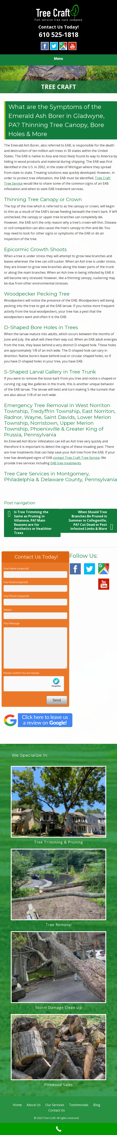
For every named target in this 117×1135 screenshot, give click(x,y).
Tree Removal (59, 924)
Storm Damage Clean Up (58, 1007)
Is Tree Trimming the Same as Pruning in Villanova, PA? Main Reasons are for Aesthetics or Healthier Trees (30, 522)
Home (17, 1105)
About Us (34, 1105)
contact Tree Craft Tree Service (76, 457)
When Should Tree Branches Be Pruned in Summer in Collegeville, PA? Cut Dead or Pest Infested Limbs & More (91, 520)
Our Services (54, 1105)
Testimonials (78, 1105)
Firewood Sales (58, 1084)
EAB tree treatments (65, 463)
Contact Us (56, 1110)
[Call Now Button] (58, 1129)
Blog (96, 1105)
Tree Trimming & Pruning (58, 842)
